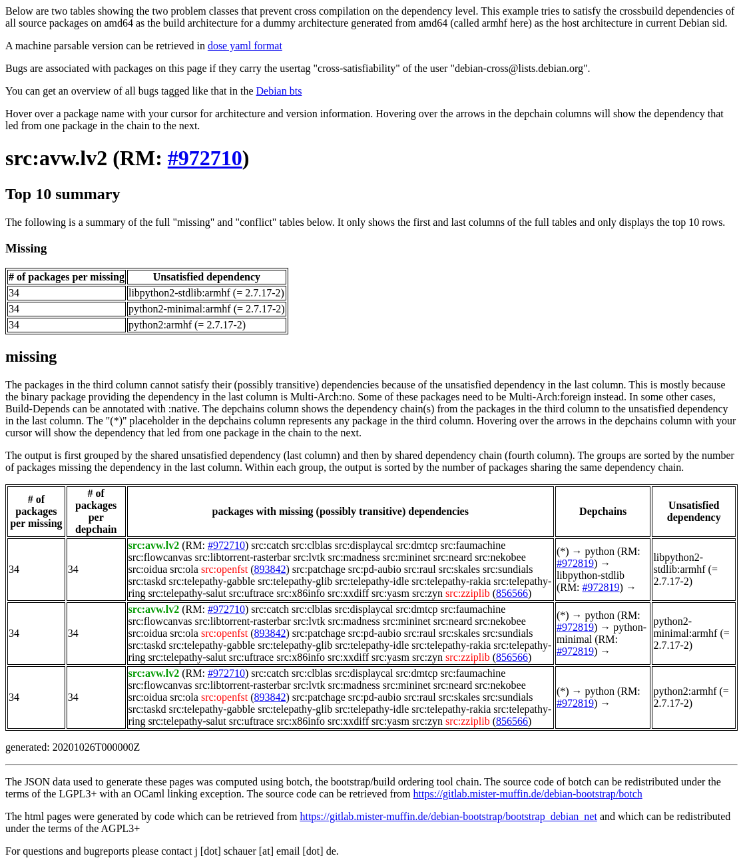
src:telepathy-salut (187, 593)
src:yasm (390, 593)
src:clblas (312, 545)
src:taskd (147, 581)
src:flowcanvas (160, 557)
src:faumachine (473, 545)
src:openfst (224, 569)
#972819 (575, 563)
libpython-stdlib (590, 575)
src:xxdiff (348, 593)
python (600, 551)
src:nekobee (500, 557)
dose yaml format (245, 45)
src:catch (270, 545)
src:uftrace (251, 593)
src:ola (184, 569)
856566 (512, 593)
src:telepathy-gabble (211, 581)
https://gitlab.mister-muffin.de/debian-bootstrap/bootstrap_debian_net (448, 816)
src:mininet (407, 557)
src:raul (420, 569)
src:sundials (508, 569)
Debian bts (279, 91)
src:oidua (148, 569)
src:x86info (300, 593)
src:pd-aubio (374, 569)
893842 (270, 569)
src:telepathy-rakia (451, 581)
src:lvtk (310, 557)
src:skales (459, 569)
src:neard (453, 557)
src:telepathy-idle (372, 581)
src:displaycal (363, 545)
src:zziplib (467, 593)
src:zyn (427, 593)
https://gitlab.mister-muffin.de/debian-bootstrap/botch (527, 793)
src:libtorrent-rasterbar (243, 557)
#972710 (205, 158)
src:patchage (319, 569)
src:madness (354, 557)
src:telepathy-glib (295, 581)
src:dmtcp (416, 545)
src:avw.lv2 (56, 158)
